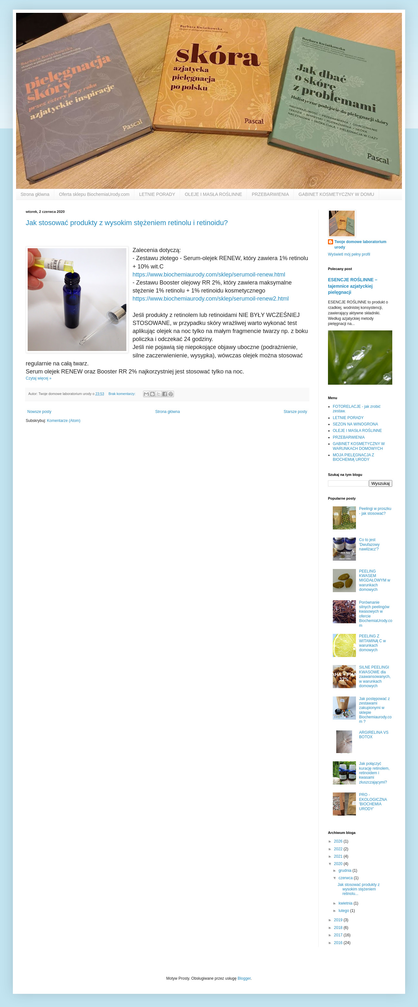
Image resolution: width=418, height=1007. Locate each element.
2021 (339, 856)
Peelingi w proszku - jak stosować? (375, 510)
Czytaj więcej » (38, 378)
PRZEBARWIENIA (270, 194)
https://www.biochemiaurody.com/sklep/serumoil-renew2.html (210, 298)
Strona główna (35, 194)
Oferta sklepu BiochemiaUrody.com (94, 194)
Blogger (244, 978)
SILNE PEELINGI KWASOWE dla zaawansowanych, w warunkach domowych (375, 676)
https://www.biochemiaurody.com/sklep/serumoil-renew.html (208, 274)
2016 (339, 943)
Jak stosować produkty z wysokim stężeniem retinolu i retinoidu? (127, 223)
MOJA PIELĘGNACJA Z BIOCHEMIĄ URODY (353, 457)
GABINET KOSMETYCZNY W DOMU (336, 194)
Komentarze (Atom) (63, 420)
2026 (339, 841)
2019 (339, 920)
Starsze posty (295, 411)
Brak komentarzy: (123, 394)
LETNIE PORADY (157, 194)
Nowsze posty (39, 411)
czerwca (346, 878)
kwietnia (346, 903)
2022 (339, 849)
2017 (339, 935)
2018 (339, 927)
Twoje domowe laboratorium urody (360, 245)
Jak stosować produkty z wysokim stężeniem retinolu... (359, 889)
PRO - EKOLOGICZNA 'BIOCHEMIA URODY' (373, 801)
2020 (339, 864)
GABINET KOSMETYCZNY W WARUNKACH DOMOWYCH (359, 446)
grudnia (345, 870)
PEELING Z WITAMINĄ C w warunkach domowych (372, 643)
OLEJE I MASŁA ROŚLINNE (213, 194)
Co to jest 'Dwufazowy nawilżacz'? (369, 544)
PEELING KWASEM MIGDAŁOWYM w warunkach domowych (374, 580)
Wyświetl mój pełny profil (349, 254)
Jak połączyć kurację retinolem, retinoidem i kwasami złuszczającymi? (374, 772)
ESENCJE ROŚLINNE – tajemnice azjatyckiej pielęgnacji (352, 286)
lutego (344, 910)
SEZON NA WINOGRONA (355, 424)
